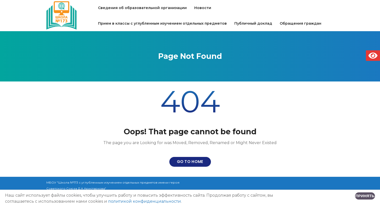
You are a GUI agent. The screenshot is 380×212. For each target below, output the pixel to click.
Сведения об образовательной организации (142, 8)
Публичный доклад (253, 23)
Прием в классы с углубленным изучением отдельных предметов (162, 23)
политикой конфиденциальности (144, 201)
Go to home (190, 161)
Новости (202, 8)
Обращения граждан (300, 23)
